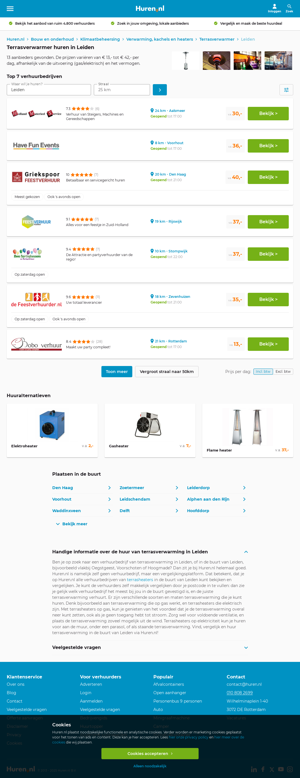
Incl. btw (263, 372)
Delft (125, 511)
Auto (158, 710)
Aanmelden (91, 701)
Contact (14, 701)
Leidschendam (135, 499)
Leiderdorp (198, 488)
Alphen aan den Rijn (208, 499)
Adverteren (91, 684)
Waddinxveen (66, 511)
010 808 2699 (240, 693)
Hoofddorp (198, 511)
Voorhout (61, 499)
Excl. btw (283, 372)
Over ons (15, 684)
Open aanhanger (169, 693)
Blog (11, 693)
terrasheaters (140, 580)
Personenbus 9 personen (177, 701)
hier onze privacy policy (188, 737)
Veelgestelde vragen (27, 710)
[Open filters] (286, 90)
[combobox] (49, 90)
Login (85, 693)
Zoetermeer (132, 488)
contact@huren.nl (244, 684)
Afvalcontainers (168, 684)
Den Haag (62, 488)
